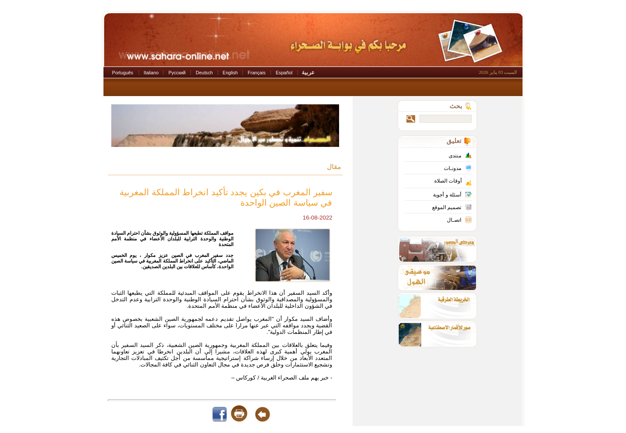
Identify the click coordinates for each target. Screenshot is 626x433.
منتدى (455, 156)
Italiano (151, 72)
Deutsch (204, 72)
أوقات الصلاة (448, 181)
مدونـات (452, 168)
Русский (177, 72)
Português (122, 72)
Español (284, 72)
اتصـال (454, 220)
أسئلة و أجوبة (447, 195)
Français (257, 72)
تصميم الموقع (446, 207)
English (230, 72)
